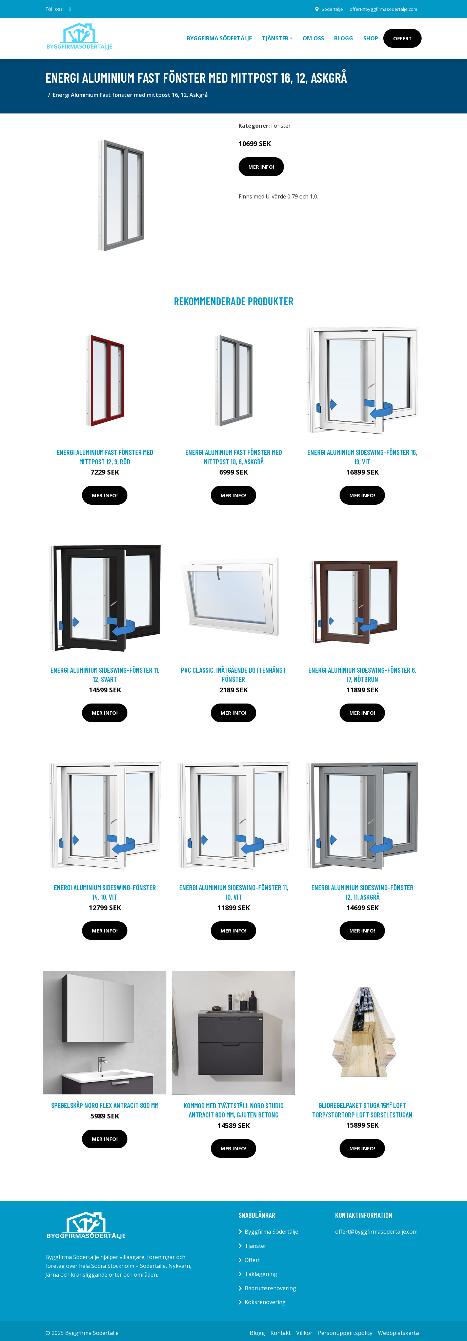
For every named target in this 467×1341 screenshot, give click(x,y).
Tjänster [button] (275, 36)
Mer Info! (261, 162)
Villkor (304, 1328)
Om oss (313, 36)
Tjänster (255, 1241)
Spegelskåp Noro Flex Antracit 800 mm (105, 1100)
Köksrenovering (265, 1297)
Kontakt (280, 1328)
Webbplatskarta (398, 1328)
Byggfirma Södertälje (219, 36)
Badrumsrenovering (270, 1283)
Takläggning (261, 1269)
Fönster (281, 121)
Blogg (343, 36)
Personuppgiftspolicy (345, 1328)
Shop (370, 36)
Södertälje (325, 9)
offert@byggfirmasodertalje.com (380, 9)
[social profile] (70, 9)
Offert (402, 36)
